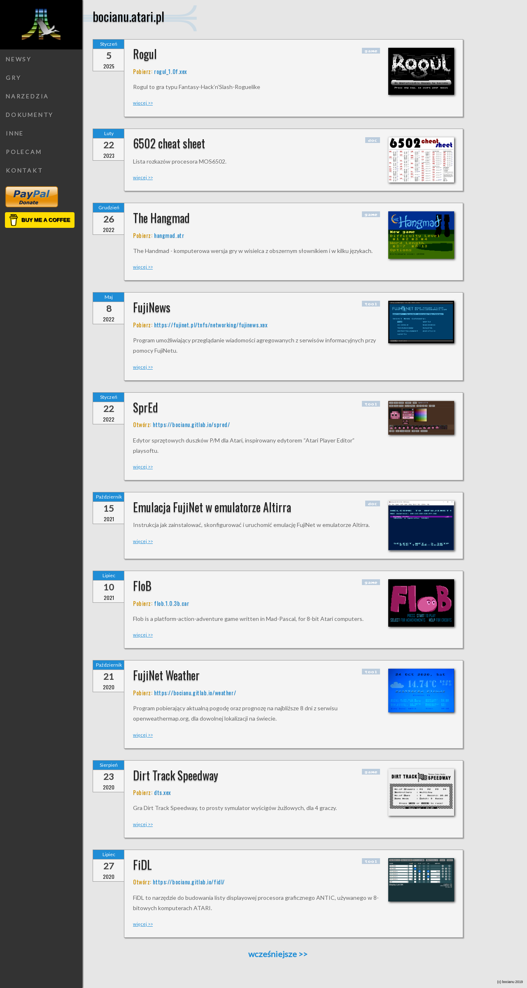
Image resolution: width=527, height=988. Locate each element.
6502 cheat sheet (169, 143)
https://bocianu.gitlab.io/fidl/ (188, 881)
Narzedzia (27, 96)
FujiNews (151, 307)
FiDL (142, 864)
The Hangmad (161, 217)
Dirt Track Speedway (175, 775)
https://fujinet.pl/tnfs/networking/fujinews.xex (210, 324)
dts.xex (162, 792)
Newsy (19, 59)
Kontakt (24, 170)
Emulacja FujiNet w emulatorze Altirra (212, 507)
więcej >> (143, 102)
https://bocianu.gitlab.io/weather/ (195, 692)
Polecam (24, 151)
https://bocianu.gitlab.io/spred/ (191, 424)
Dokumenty (30, 114)
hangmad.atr (169, 235)
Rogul (145, 53)
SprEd (145, 407)
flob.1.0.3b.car (171, 603)
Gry (13, 77)
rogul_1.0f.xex (170, 71)
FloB (142, 585)
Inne (15, 133)
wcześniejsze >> (278, 954)
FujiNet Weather (166, 675)
